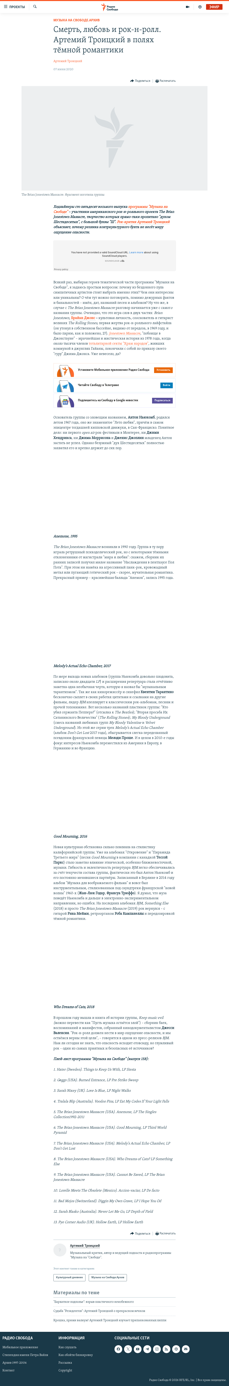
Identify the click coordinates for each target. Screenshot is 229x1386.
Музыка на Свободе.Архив (76, 20)
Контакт (8, 1370)
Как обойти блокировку (75, 1355)
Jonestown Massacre (124, 333)
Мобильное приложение (20, 1347)
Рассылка (65, 1362)
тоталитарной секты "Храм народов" (118, 344)
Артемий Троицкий (67, 61)
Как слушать (67, 1347)
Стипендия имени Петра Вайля (25, 1355)
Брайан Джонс (83, 318)
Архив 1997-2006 (14, 1362)
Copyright (65, 1370)
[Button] (140, 81)
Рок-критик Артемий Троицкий (143, 222)
